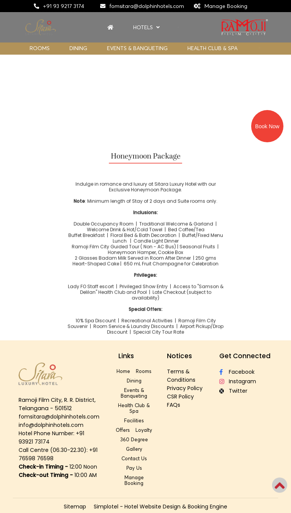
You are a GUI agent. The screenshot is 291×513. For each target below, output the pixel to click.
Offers (123, 430)
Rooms (40, 48)
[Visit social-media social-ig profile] (245, 381)
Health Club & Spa (212, 48)
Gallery (134, 449)
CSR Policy (180, 396)
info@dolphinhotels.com (51, 425)
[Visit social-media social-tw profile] (245, 391)
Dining (78, 48)
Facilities (134, 420)
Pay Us (134, 468)
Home (123, 371)
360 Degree (134, 439)
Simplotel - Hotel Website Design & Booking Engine (160, 506)
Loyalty (143, 430)
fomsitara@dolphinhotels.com (146, 6)
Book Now (267, 126)
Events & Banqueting (137, 48)
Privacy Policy (185, 388)
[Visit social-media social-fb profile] (245, 372)
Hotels (146, 27)
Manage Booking (225, 6)
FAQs (173, 405)
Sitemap (75, 506)
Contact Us (134, 458)
